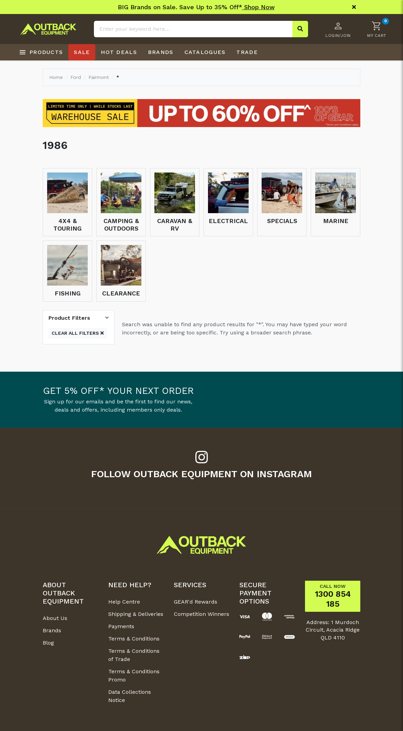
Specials (282, 220)
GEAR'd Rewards (195, 601)
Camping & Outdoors (121, 224)
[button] (376, 29)
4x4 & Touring (67, 224)
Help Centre (124, 601)
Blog (48, 642)
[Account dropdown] (338, 29)
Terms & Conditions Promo (133, 675)
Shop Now (264, 7)
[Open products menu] (41, 52)
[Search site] (300, 29)
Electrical (228, 220)
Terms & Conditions (133, 638)
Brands (52, 630)
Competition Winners (201, 614)
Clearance (121, 293)
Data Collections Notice (129, 696)
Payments (121, 626)
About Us (55, 618)
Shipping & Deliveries (135, 614)
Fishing (68, 293)
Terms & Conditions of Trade (133, 655)
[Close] (354, 7)
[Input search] (201, 29)
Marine (335, 220)
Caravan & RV (174, 224)
